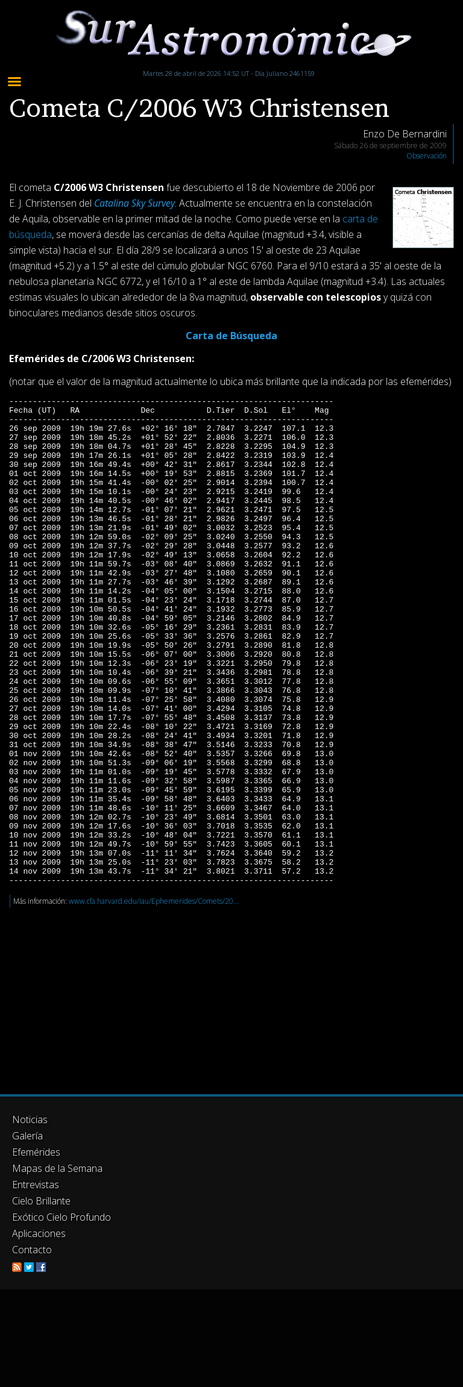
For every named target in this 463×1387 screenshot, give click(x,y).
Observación (426, 156)
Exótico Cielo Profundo (61, 1314)
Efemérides (36, 1249)
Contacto (32, 1347)
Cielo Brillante (41, 1298)
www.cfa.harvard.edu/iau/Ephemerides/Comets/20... (154, 999)
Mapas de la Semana (57, 1266)
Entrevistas (35, 1282)
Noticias (30, 1217)
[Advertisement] (231, 1089)
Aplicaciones (39, 1331)
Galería (27, 1233)
